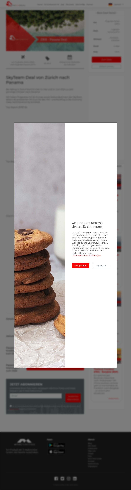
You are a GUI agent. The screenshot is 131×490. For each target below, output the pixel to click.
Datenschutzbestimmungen (86, 255)
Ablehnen (102, 265)
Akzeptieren (80, 265)
